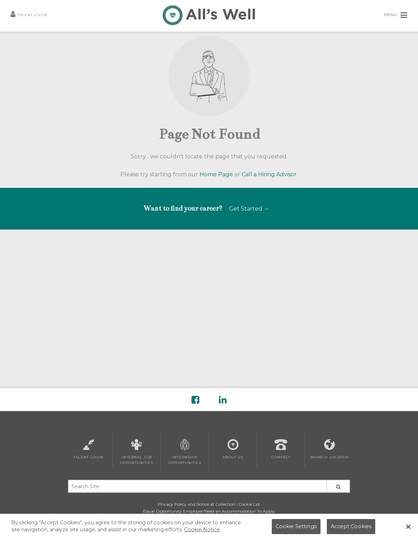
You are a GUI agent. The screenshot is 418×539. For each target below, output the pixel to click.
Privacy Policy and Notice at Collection (196, 504)
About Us (232, 449)
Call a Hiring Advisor (269, 174)
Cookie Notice (202, 532)
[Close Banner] (408, 530)
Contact (280, 449)
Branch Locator (329, 449)
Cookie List (249, 504)
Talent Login (29, 15)
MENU (395, 15)
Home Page (216, 174)
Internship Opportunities (184, 452)
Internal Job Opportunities (136, 452)
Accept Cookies (351, 529)
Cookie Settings (296, 529)
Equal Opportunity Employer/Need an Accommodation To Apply (209, 511)
